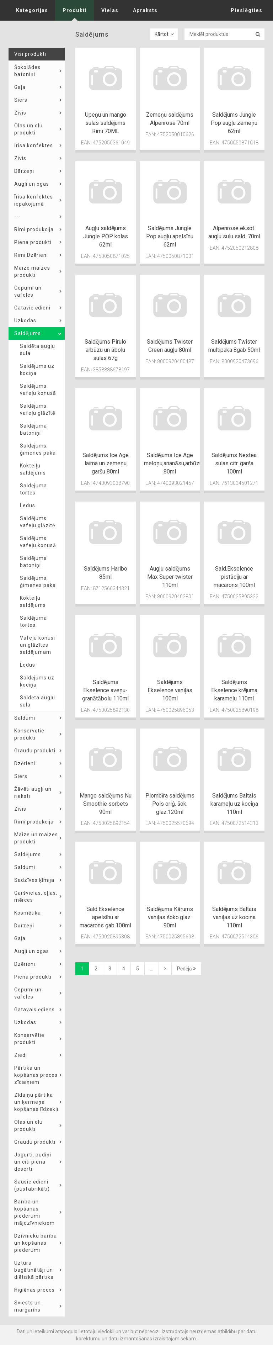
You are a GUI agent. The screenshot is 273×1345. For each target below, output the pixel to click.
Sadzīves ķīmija (34, 880)
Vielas (108, 11)
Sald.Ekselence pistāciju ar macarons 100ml (234, 576)
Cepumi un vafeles (28, 291)
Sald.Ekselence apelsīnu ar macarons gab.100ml (105, 917)
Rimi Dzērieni (31, 255)
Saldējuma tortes (33, 489)
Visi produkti (30, 54)
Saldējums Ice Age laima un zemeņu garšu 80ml (105, 463)
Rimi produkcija (34, 229)
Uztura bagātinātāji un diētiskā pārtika (34, 1270)
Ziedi (20, 1055)
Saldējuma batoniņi (33, 429)
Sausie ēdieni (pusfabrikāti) (32, 1185)
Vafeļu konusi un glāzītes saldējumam (37, 645)
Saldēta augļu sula (37, 349)
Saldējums (27, 333)
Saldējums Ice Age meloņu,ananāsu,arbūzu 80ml (173, 463)
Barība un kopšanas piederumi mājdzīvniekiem (34, 1212)
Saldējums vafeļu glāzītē (37, 409)
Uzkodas (25, 320)
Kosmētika (27, 913)
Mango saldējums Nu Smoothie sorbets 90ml (106, 803)
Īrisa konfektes (33, 145)
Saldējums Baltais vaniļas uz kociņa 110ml (234, 917)
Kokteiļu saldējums (33, 469)
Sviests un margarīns (27, 1306)
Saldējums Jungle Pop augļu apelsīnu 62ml (169, 236)
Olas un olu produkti (28, 129)
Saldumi (24, 718)
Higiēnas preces (34, 1290)
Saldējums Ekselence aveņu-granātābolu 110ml (105, 690)
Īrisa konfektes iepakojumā (33, 200)
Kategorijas (31, 11)
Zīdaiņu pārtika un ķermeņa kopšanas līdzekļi (36, 1102)
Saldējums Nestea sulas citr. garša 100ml (234, 463)
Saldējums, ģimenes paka (38, 449)
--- (17, 216)
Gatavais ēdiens (34, 1009)
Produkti (73, 11)
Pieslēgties (247, 11)
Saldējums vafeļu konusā (38, 389)
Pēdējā (186, 968)
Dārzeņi (24, 171)
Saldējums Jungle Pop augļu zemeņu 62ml (234, 122)
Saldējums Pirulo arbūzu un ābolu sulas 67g (105, 349)
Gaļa (20, 87)
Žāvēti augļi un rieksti (33, 792)
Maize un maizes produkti (36, 838)
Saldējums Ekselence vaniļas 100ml (170, 690)
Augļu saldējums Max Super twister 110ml (170, 576)
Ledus (27, 505)
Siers (20, 100)
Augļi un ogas (31, 184)
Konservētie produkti (29, 734)
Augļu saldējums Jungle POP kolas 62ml (105, 236)
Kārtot (164, 34)
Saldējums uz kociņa (37, 369)
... (151, 968)
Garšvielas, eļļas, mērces (35, 896)
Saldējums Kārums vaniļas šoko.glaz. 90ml (170, 917)
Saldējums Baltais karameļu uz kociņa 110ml (234, 803)
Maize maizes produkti (32, 271)
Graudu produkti (34, 750)
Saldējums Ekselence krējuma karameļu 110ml (234, 690)
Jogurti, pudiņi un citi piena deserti (32, 1162)
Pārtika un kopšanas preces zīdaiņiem (36, 1075)
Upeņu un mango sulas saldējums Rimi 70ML (105, 122)
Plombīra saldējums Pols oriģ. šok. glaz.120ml (169, 803)
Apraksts (142, 11)
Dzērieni (24, 763)
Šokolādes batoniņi (27, 70)
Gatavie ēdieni (32, 308)
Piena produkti (33, 242)
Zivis (20, 113)
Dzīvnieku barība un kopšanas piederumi (35, 1243)
